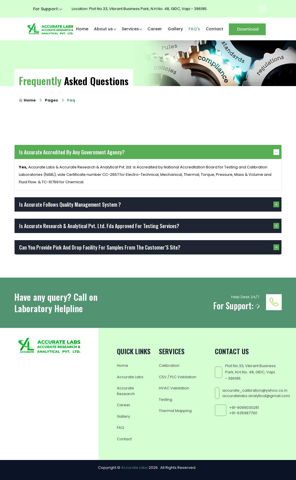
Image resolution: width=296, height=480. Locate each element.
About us (103, 29)
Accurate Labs (130, 376)
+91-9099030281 (244, 407)
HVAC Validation (174, 388)
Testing (165, 399)
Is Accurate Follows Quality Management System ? (70, 204)
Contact (214, 29)
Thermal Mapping (175, 410)
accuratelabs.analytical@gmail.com (256, 396)
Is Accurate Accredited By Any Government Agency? (72, 152)
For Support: (46, 9)
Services (130, 29)
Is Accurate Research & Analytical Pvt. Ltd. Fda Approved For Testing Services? (99, 226)
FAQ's (194, 29)
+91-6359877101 (243, 413)
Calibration (169, 365)
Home (82, 29)
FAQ (120, 427)
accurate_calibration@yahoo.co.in (254, 390)
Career (154, 29)
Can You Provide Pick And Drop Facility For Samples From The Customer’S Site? (99, 247)
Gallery (175, 29)
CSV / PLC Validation (177, 376)
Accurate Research (126, 391)
